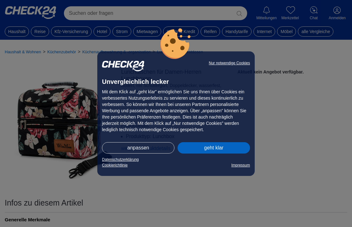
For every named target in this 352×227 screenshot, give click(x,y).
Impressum (240, 165)
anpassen (138, 147)
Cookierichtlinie (115, 165)
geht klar (213, 147)
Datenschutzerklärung (120, 159)
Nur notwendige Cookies (229, 63)
